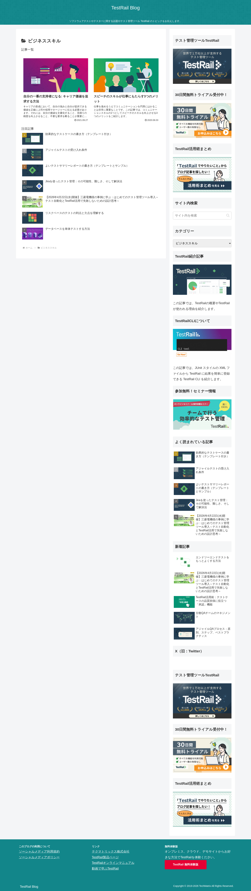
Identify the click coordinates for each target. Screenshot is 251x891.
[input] (202, 215)
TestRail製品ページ (105, 857)
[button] (228, 215)
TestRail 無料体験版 (185, 864)
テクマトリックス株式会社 (111, 851)
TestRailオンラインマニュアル (113, 863)
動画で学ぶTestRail (105, 868)
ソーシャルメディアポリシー (39, 857)
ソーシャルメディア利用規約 (39, 851)
